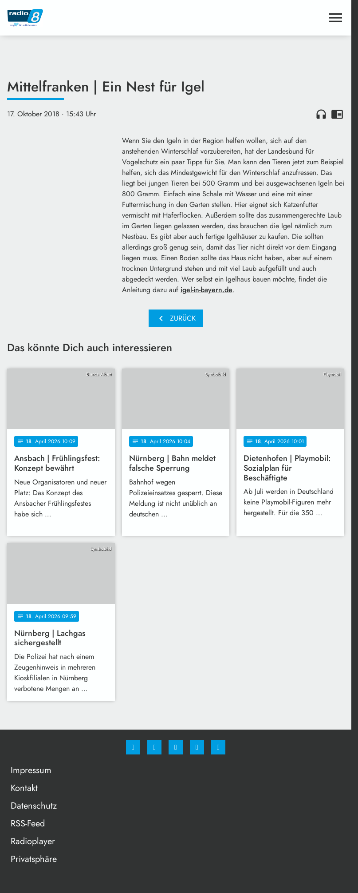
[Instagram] (154, 747)
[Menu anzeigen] (335, 18)
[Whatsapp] (176, 747)
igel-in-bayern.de (206, 290)
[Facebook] (133, 747)
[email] (218, 747)
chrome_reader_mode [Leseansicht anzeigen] (337, 114)
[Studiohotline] (197, 747)
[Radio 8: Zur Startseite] (91, 18)
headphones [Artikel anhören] (321, 114)
